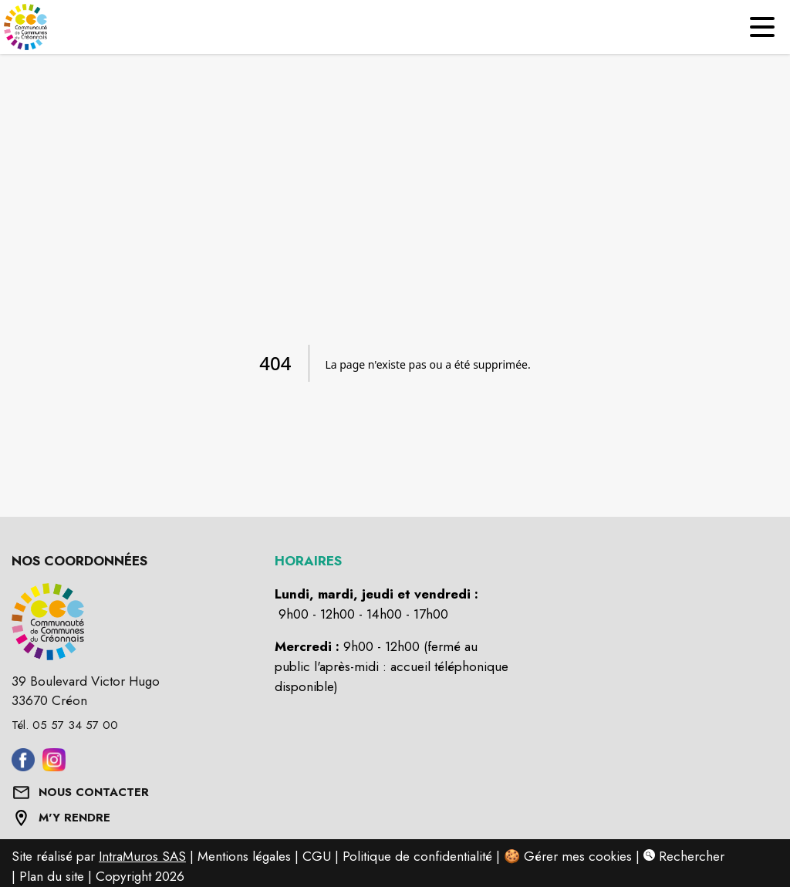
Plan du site (51, 876)
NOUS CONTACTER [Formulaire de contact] (94, 792)
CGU (316, 856)
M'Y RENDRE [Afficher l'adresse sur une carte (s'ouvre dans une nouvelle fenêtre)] (74, 817)
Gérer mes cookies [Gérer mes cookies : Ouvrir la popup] (578, 856)
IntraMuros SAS (142, 856)
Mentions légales (244, 856)
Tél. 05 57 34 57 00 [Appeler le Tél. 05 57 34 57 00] (65, 725)
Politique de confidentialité (417, 856)
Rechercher (683, 856)
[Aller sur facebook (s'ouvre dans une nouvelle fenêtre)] (23, 766)
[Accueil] (27, 27)
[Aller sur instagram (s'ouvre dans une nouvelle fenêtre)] (54, 766)
